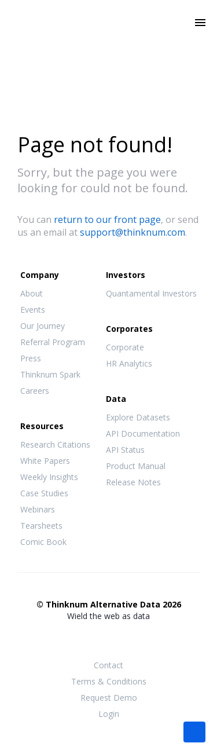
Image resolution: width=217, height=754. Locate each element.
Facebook (85, 638)
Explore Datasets (138, 417)
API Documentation (143, 433)
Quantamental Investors (151, 293)
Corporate (125, 347)
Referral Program (52, 341)
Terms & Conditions (108, 681)
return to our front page (107, 219)
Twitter (108, 637)
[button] (194, 731)
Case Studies (44, 493)
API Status (125, 449)
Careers (34, 390)
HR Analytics (129, 363)
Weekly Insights (49, 476)
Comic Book (43, 541)
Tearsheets (41, 525)
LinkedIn (132, 638)
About (31, 293)
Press (30, 358)
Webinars (37, 509)
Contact (108, 665)
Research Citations (55, 444)
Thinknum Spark (50, 374)
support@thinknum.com (132, 232)
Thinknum (108, 39)
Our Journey (42, 325)
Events (32, 309)
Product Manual (135, 465)
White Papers (45, 460)
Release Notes (133, 482)
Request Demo (108, 697)
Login (108, 713)
